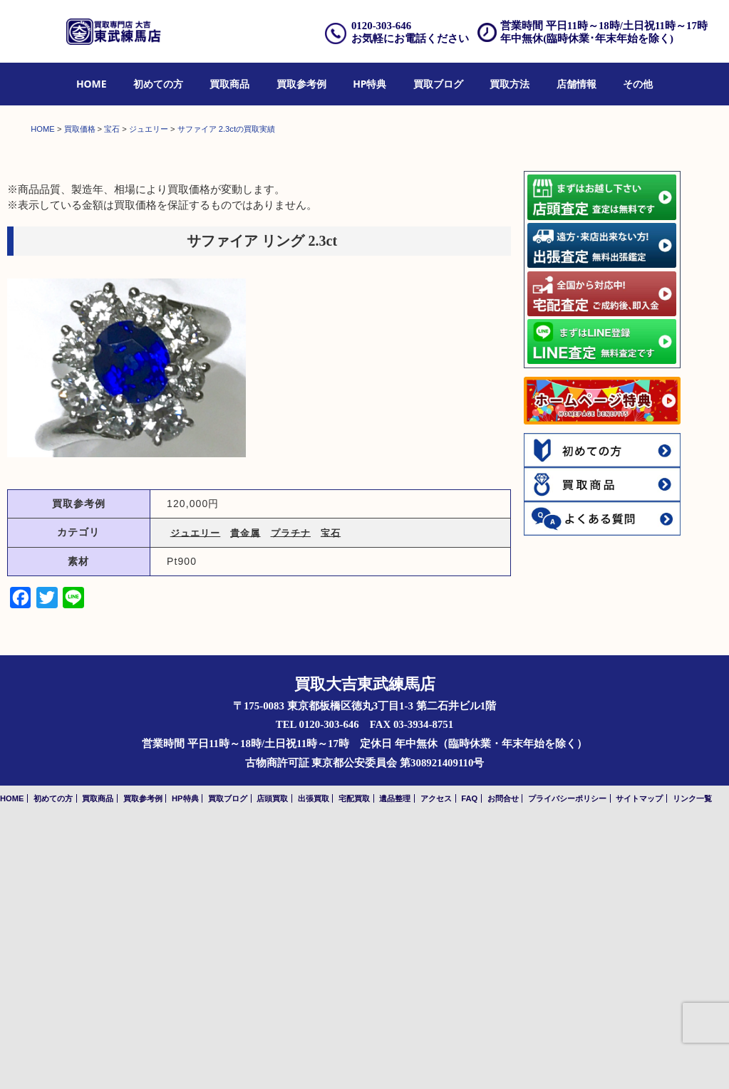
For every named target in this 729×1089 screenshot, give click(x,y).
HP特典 (369, 83)
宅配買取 (354, 1060)
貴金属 (245, 795)
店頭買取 (272, 1060)
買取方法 (509, 83)
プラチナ (291, 795)
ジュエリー (195, 795)
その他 (638, 83)
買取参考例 (301, 83)
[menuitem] (91, 84)
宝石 (331, 795)
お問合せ (503, 1060)
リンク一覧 (692, 1060)
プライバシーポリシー (567, 1060)
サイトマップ (639, 1060)
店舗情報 (576, 83)
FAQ (469, 1060)
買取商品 (229, 83)
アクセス (436, 1060)
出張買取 (313, 1060)
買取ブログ (438, 83)
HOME (91, 83)
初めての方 (158, 83)
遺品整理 (394, 1060)
